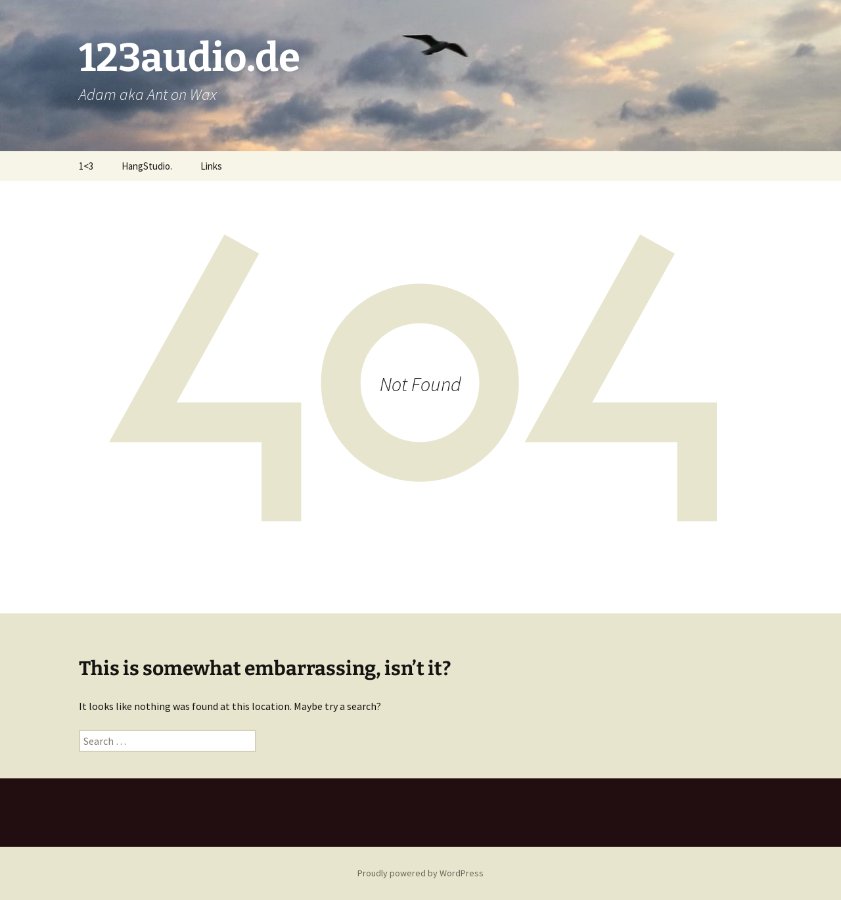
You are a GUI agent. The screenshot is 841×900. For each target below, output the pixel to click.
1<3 (86, 166)
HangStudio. (147, 166)
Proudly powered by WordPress (420, 873)
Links (211, 166)
